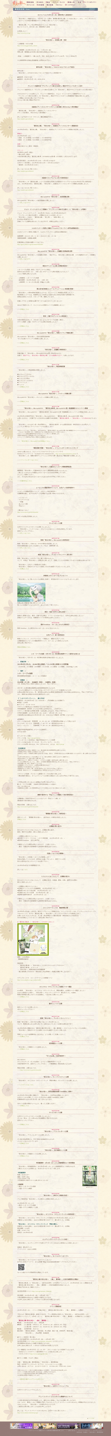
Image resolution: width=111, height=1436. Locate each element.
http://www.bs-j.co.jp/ (23, 33)
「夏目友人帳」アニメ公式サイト (92, 1426)
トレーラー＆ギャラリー (90, 1)
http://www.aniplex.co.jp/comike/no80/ (29, 980)
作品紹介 (40, 1)
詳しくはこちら (25, 533)
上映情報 (40, 5)
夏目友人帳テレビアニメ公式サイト (32, 1379)
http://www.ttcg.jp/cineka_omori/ (27, 46)
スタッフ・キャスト (59, 1)
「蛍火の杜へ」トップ (19, 3)
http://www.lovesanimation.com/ (65, 454)
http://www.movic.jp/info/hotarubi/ (27, 512)
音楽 (79, 1)
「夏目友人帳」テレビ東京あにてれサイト (45, 1426)
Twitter (59, 5)
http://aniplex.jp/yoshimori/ (25, 119)
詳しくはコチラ (25, 202)
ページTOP (91, 1418)
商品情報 (50, 5)
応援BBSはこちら (26, 481)
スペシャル (31, 5)
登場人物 (71, 1)
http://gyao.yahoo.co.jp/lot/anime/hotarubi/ (30, 244)
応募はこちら (24, 569)
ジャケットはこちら (26, 1085)
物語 (48, 1)
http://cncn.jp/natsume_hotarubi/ (42, 1291)
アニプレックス (97, 1430)
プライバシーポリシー (84, 1430)
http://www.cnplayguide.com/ (39, 1354)
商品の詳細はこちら (23, 647)
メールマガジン (70, 5)
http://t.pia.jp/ (60, 744)
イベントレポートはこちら (29, 460)
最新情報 (30, 1)
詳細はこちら (24, 309)
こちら (25, 869)
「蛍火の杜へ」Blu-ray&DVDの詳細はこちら (35, 441)
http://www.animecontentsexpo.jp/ (27, 1413)
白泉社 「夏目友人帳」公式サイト (68, 1426)
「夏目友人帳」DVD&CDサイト (21, 1426)
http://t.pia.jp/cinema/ (34, 738)
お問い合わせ (71, 1430)
